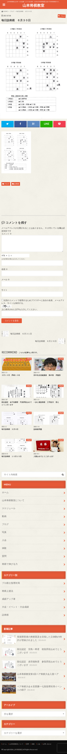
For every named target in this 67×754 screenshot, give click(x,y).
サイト (4, 290)
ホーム (5, 492)
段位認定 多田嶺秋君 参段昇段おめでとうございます (32, 664)
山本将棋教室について (13, 500)
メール (5, 279)
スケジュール (8, 508)
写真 (4, 532)
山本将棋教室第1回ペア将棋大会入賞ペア (30, 676)
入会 (4, 540)
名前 (4, 269)
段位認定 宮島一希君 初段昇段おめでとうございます (32, 651)
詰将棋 (16, 184)
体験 (4, 548)
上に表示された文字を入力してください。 (20, 309)
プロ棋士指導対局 (11, 583)
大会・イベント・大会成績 (15, 606)
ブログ (6, 184)
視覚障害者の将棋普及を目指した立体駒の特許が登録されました (32, 639)
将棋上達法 (7, 591)
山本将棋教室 (33, 5)
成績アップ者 (8, 598)
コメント (6, 234)
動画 (4, 516)
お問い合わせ (47, 744)
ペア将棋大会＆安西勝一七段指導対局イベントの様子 (32, 689)
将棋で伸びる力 (10, 564)
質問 (4, 556)
